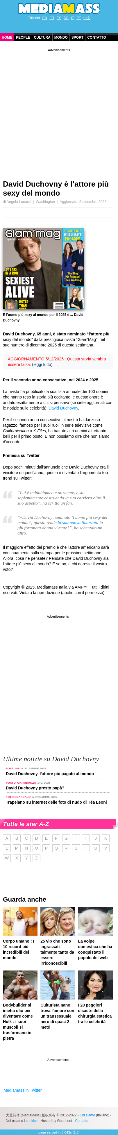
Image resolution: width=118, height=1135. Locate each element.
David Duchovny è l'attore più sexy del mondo (56, 188)
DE (66, 18)
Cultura (42, 37)
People (23, 37)
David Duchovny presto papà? (35, 788)
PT (78, 18)
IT (72, 18)
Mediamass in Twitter (22, 1090)
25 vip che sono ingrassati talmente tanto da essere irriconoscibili (57, 952)
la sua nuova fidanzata (78, 522)
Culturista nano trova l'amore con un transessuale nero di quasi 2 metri (57, 1016)
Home (7, 37)
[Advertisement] (59, 112)
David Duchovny (63, 408)
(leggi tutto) (42, 364)
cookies (31, 1121)
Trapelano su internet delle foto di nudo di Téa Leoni (56, 802)
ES (59, 18)
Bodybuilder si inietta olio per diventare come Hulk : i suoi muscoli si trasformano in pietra (18, 1022)
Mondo (61, 37)
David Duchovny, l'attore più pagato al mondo (50, 773)
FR (51, 18)
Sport (77, 37)
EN (44, 18)
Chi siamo (87, 1115)
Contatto (96, 37)
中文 (86, 18)
